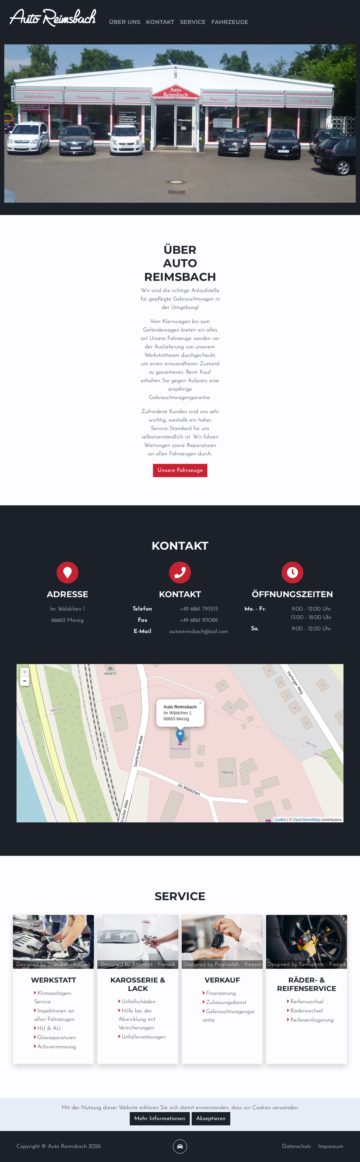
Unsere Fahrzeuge (180, 470)
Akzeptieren (211, 1119)
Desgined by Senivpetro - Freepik (306, 964)
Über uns (124, 22)
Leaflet (280, 819)
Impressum (330, 1146)
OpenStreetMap (307, 819)
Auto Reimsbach (52, 22)
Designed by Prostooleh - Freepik (222, 964)
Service (193, 22)
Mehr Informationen (159, 1119)
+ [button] (25, 672)
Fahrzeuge (229, 22)
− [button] (25, 681)
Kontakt (160, 22)
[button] (30, 123)
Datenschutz (296, 1146)
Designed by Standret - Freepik (53, 964)
